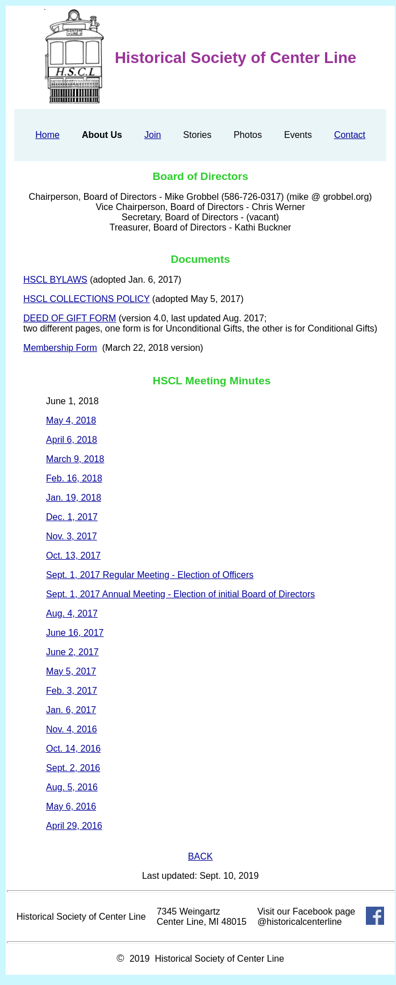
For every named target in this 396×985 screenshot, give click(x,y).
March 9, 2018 (75, 459)
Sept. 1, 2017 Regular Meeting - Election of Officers (149, 575)
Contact (349, 135)
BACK (200, 856)
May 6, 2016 (71, 806)
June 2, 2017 (72, 652)
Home (47, 135)
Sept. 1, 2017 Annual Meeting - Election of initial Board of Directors (180, 594)
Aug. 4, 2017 (72, 613)
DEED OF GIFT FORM (69, 318)
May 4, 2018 (71, 420)
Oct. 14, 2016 (73, 748)
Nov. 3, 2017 (71, 536)
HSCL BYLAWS (55, 279)
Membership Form (60, 348)
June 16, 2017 (74, 633)
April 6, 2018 (71, 440)
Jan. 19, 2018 (73, 497)
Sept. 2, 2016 (73, 768)
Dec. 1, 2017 (72, 517)
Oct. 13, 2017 (73, 555)
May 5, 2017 (71, 671)
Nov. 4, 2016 (71, 729)
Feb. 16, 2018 (74, 478)
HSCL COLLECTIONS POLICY (86, 299)
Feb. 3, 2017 (71, 690)
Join (152, 135)
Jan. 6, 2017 (71, 710)
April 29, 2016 (74, 826)
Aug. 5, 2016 (72, 787)
